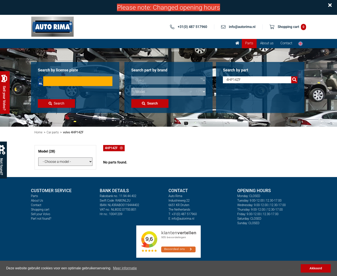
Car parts (53, 132)
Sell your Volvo (40, 214)
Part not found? (41, 218)
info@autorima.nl (242, 27)
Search (56, 103)
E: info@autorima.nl (181, 218)
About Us (37, 200)
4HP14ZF (114, 148)
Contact (286, 43)
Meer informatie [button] (125, 268)
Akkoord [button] (315, 268)
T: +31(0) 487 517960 (182, 214)
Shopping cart (40, 209)
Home (38, 132)
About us (267, 43)
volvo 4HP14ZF (73, 132)
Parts (249, 43)
